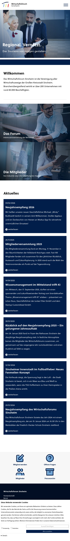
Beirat (6, 498)
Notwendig (6, 528)
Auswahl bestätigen (47, 526)
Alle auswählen (47, 531)
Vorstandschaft (9, 495)
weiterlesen (11, 229)
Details (4, 535)
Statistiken (15, 528)
